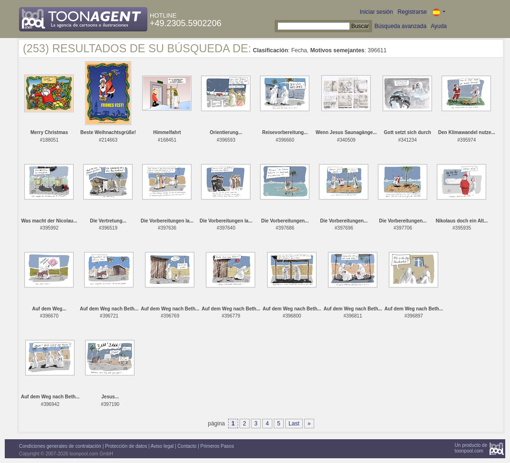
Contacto (186, 446)
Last (294, 423)
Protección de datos (126, 446)
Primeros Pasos (217, 446)
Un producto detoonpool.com (471, 448)
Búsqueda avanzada (400, 26)
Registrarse (411, 12)
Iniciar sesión (376, 12)
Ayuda (439, 26)
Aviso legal (162, 446)
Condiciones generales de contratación (60, 446)
